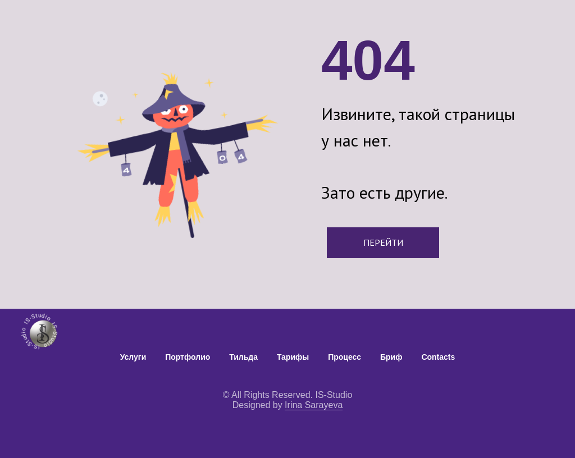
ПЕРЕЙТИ (383, 242)
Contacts (438, 356)
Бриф (391, 356)
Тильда (243, 356)
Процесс (344, 356)
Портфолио (187, 356)
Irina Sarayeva (314, 405)
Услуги (133, 356)
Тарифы (293, 356)
